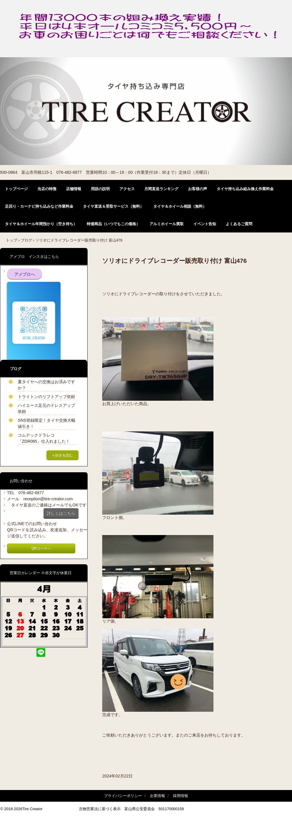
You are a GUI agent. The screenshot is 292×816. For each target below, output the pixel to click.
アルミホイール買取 (167, 224)
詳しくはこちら (61, 513)
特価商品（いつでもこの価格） (113, 224)
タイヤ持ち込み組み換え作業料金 (245, 189)
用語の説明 (100, 189)
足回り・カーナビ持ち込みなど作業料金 (39, 206)
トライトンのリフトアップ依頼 (46, 396)
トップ (11, 240)
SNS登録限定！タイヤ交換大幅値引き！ (46, 423)
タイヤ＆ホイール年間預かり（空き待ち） (41, 224)
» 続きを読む (62, 455)
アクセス (127, 189)
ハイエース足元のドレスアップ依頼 (46, 408)
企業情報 (157, 796)
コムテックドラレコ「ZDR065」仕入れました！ (44, 438)
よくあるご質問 (239, 224)
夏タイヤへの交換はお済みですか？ (46, 384)
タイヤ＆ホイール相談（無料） (179, 206)
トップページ (16, 189)
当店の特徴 (46, 189)
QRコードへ (41, 548)
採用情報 (180, 796)
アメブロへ (24, 274)
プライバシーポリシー (123, 796)
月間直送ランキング (161, 189)
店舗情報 (73, 189)
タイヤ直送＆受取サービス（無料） (113, 206)
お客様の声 (197, 189)
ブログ (26, 240)
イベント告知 (204, 224)
